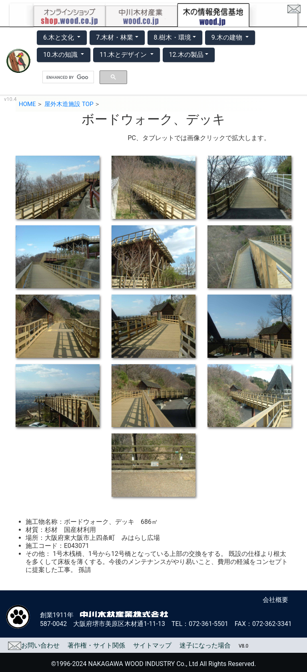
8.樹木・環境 (172, 37)
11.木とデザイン (124, 54)
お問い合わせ (34, 645)
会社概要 (275, 600)
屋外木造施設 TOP (68, 104)
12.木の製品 (186, 54)
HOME (27, 104)
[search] (67, 77)
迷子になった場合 (205, 645)
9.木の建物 (227, 37)
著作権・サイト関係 (96, 645)
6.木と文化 (59, 37)
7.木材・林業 (114, 37)
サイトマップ (152, 645)
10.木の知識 (61, 54)
